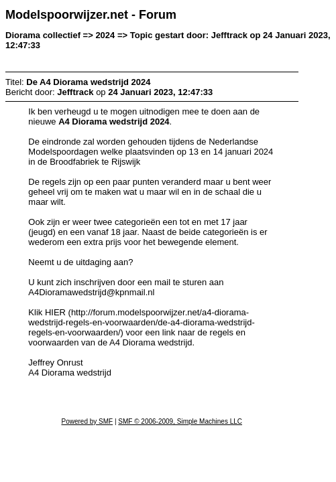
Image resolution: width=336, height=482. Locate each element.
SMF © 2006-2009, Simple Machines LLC (180, 421)
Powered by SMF (87, 421)
